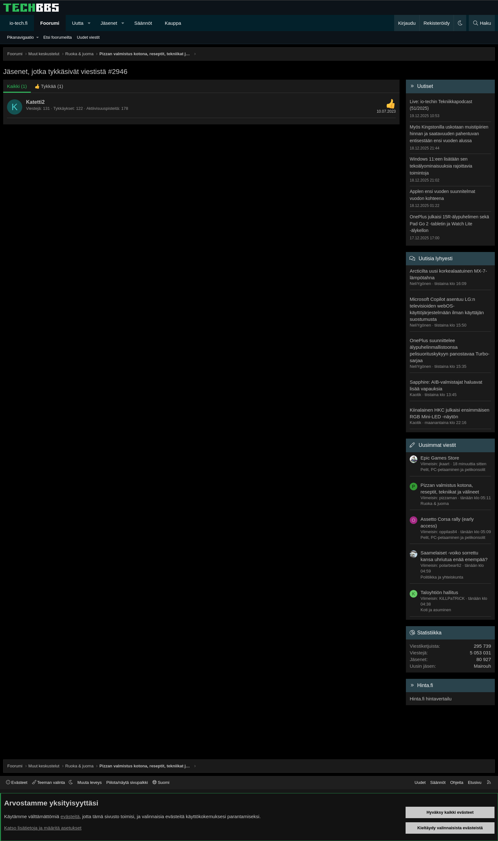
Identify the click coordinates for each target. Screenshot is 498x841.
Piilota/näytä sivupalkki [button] (127, 782)
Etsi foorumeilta (57, 37)
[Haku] (482, 23)
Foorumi (49, 23)
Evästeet (16, 782)
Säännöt (143, 23)
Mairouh (482, 666)
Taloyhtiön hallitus (439, 592)
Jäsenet (108, 23)
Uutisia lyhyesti (436, 258)
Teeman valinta (49, 782)
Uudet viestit (88, 37)
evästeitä (70, 816)
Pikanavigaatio (20, 37)
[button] (89, 23)
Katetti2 (35, 102)
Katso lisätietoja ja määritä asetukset (42, 828)
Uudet (420, 782)
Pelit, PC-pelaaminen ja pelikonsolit (453, 469)
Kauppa (173, 23)
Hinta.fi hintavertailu (431, 698)
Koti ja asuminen (436, 609)
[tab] (49, 86)
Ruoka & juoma (435, 503)
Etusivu (474, 782)
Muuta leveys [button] (89, 782)
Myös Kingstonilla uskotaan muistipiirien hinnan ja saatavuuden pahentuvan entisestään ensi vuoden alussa (449, 133)
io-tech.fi (19, 23)
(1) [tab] (17, 86)
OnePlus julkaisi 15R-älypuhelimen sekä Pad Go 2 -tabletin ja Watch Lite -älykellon (449, 223)
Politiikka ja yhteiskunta (442, 577)
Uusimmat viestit (437, 445)
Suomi (160, 782)
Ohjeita (456, 782)
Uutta (78, 23)
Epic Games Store (440, 457)
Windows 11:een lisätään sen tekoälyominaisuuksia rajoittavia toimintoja (441, 165)
